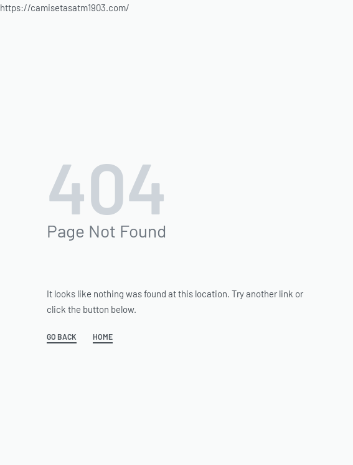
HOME (103, 337)
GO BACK (62, 337)
